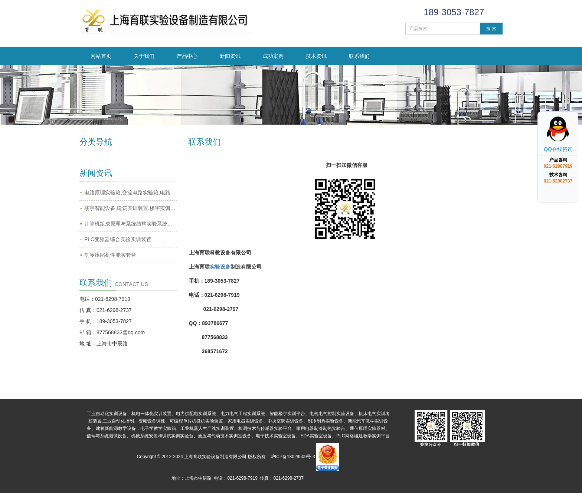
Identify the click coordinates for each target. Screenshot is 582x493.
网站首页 (101, 56)
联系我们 (359, 56)
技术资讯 (316, 56)
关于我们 (144, 56)
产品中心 (187, 56)
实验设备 (220, 267)
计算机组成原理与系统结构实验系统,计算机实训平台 (144, 224)
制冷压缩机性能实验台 (110, 255)
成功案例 (273, 56)
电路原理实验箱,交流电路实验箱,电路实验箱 (135, 192)
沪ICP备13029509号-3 (293, 456)
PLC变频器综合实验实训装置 (117, 239)
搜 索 (491, 28)
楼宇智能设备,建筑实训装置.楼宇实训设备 (132, 208)
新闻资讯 (230, 56)
